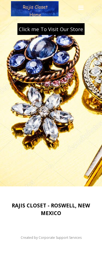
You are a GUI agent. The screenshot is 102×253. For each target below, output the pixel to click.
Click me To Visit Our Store (51, 29)
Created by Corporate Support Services (51, 237)
